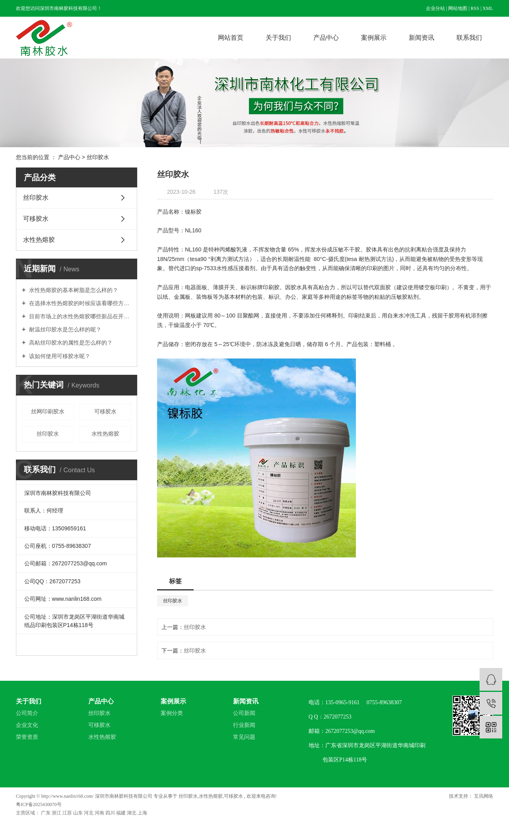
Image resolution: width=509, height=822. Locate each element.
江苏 (67, 813)
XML (487, 8)
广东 (46, 813)
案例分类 (172, 713)
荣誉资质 (27, 737)
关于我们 (278, 37)
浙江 (57, 813)
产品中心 (326, 37)
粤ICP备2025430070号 (39, 804)
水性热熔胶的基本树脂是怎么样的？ (72, 290)
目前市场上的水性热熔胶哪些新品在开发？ (79, 316)
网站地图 (457, 8)
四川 (110, 813)
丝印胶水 (98, 157)
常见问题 (244, 737)
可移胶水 (36, 218)
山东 (78, 813)
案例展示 (374, 37)
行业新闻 (244, 725)
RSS (475, 8)
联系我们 (469, 37)
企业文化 (27, 725)
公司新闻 (244, 713)
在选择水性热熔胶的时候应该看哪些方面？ (79, 303)
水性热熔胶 (39, 239)
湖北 (132, 813)
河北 (89, 813)
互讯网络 (483, 796)
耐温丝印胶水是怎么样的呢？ (64, 329)
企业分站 (435, 8)
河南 (100, 813)
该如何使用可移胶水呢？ (58, 356)
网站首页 (230, 37)
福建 (121, 813)
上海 (142, 813)
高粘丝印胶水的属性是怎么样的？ (70, 342)
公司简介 (27, 713)
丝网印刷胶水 (47, 411)
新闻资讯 (421, 37)
